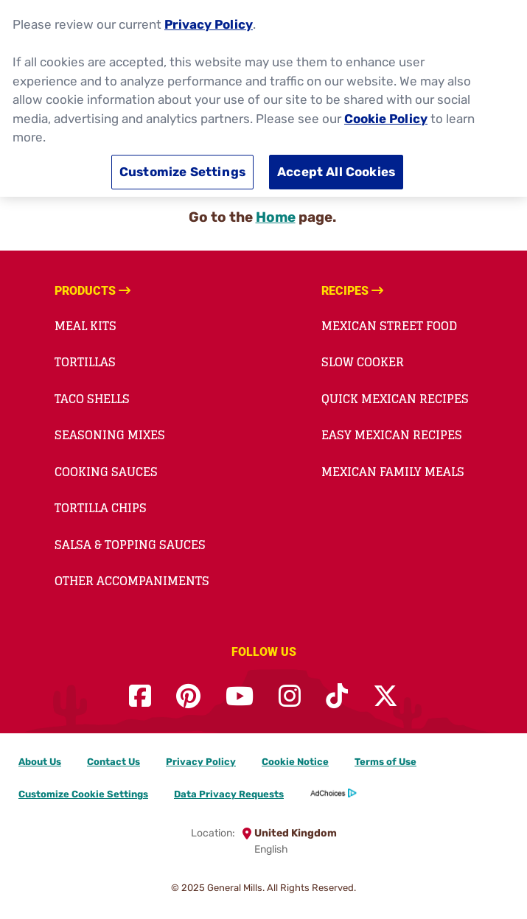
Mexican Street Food (389, 325)
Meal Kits (85, 325)
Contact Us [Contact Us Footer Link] (113, 761)
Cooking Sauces (106, 471)
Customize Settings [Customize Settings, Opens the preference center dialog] (182, 169)
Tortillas (85, 362)
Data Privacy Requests (229, 794)
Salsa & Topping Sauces (130, 544)
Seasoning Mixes (110, 434)
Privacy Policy (208, 22)
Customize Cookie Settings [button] (83, 794)
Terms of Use (385, 761)
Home (276, 217)
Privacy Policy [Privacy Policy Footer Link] (201, 761)
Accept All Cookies (336, 169)
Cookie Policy (385, 115)
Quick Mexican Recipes (395, 398)
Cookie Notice (295, 761)
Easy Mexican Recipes (391, 434)
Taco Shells (92, 398)
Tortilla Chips (101, 507)
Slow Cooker (362, 362)
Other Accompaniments (132, 580)
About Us (39, 761)
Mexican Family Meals (392, 471)
